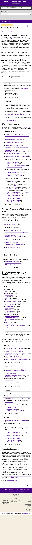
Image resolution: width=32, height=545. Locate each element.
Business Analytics (9, 295)
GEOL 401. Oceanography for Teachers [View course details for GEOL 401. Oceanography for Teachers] (13, 142)
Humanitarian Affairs (9, 306)
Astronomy (7, 291)
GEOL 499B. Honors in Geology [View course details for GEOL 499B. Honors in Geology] (13, 200)
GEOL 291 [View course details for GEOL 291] (12, 181)
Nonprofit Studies (9, 311)
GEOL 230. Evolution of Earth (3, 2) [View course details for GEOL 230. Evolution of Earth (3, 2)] (12, 145)
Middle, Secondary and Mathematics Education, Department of (17, 476)
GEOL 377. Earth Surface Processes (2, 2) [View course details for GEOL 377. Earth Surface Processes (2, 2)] (14, 153)
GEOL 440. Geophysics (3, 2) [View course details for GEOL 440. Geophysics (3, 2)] (11, 252)
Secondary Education (9, 319)
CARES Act (29, 501)
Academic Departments (12, 31)
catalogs (4, 513)
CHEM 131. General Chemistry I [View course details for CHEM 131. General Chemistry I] (12, 230)
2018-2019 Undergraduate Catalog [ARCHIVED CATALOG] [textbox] (12, 7)
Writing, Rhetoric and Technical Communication (15, 325)
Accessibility (22, 489)
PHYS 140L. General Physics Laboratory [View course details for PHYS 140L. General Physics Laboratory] (14, 244)
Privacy (16, 489)
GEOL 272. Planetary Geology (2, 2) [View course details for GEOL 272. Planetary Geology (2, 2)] (14, 175)
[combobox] (16, 8)
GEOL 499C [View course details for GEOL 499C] (19, 188)
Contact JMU (16, 502)
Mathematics (8, 309)
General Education (9, 83)
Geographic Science (9, 308)
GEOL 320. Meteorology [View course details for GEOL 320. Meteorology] (10, 150)
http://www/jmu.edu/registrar (11, 120)
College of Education (14, 477)
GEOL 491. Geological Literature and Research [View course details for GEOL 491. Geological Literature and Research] (17, 192)
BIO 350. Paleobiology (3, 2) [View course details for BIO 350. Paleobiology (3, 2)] (11, 224)
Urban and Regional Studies (11, 324)
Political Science (8, 314)
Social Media (11, 491)
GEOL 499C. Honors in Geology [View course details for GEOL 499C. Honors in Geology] (13, 201)
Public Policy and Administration (12, 316)
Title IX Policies (28, 502)
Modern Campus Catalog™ (25, 513)
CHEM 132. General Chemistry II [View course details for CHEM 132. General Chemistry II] (12, 235)
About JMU (16, 495)
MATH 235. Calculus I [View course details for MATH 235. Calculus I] (10, 264)
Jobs (28, 489)
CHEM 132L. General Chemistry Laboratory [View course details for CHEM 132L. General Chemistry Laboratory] (14, 236)
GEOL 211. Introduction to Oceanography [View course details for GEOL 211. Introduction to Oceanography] (14, 139)
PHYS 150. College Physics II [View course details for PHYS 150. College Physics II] (11, 247)
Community (21, 491)
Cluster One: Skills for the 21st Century (13, 348)
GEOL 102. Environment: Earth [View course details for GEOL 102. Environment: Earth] (13, 162)
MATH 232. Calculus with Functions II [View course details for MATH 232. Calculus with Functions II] (13, 263)
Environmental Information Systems (12, 299)
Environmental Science (10, 303)
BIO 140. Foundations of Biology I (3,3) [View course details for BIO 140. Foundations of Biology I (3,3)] (13, 223)
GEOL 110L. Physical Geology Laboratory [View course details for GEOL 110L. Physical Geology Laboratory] (14, 134)
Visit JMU (15, 498)
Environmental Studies (10, 304)
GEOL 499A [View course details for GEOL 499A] (8, 188)
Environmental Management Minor (12, 301)
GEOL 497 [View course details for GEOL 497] (16, 185)
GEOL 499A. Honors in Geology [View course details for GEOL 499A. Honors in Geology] (13, 198)
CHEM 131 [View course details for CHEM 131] (24, 127)
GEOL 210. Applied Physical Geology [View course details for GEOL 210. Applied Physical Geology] (14, 167)
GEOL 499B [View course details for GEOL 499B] (13, 188)
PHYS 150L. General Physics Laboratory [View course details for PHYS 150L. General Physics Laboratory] (14, 249)
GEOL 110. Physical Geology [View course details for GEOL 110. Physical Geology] (13, 163)
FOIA (30, 500)
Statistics (7, 322)
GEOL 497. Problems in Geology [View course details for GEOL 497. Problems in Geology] (13, 195)
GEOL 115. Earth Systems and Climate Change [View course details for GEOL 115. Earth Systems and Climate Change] (17, 165)
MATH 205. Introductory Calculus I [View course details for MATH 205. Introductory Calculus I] (12, 261)
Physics (7, 312)
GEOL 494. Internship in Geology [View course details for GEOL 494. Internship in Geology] (14, 193)
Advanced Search (5, 17)
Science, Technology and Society (12, 317)
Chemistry (7, 296)
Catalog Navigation (6, 21)
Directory (11, 489)
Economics (7, 298)
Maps (17, 491)
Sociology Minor (8, 320)
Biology (6, 293)
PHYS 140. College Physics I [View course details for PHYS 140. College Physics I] (11, 242)
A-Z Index (5, 489)
